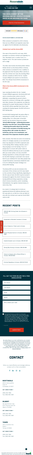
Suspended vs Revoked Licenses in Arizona (15, 219)
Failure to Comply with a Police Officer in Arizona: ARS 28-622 (15, 255)
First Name (7, 282)
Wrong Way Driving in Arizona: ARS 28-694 (15, 247)
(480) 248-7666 (7, 393)
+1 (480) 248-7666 (12, 8)
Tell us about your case (10, 302)
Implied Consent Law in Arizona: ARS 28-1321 (16, 241)
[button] (16, 31)
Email (5, 292)
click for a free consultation (16, 22)
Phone (5, 297)
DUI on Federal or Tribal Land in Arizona (14, 226)
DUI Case (21, 37)
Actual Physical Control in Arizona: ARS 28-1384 (15, 233)
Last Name (7, 287)
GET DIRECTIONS (8, 389)
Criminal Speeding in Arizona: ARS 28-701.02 (16, 262)
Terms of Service (8, 321)
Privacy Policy (23, 320)
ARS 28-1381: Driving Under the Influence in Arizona (15, 212)
